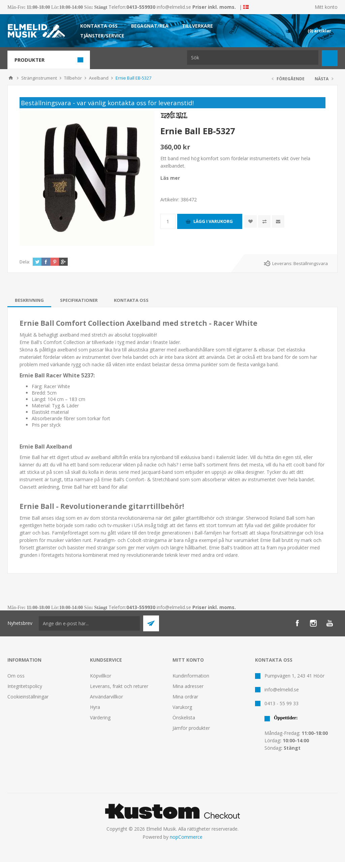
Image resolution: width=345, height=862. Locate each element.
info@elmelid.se (174, 7)
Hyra (95, 707)
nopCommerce (186, 837)
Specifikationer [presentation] (79, 300)
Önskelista (183, 717)
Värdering (100, 717)
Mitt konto (326, 7)
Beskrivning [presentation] (29, 300)
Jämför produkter (191, 728)
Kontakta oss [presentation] (131, 300)
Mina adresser (187, 686)
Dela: (25, 262)
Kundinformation (190, 675)
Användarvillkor (106, 696)
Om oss (16, 675)
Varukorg (182, 707)
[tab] (29, 300)
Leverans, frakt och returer (119, 686)
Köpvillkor (100, 675)
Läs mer (170, 178)
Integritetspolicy (24, 686)
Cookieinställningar (28, 696)
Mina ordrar (185, 696)
